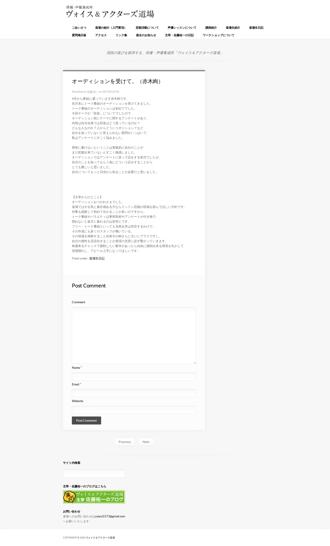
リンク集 (121, 35)
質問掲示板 (79, 35)
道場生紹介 (233, 27)
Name (77, 367)
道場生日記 (256, 27)
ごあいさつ (79, 27)
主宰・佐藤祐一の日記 (179, 35)
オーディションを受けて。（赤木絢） (117, 81)
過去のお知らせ (146, 35)
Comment (78, 302)
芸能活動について (147, 27)
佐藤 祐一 (92, 91)
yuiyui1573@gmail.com (110, 516)
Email (76, 384)
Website (77, 401)
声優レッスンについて (182, 27)
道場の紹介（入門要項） (111, 27)
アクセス (101, 35)
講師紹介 (211, 27)
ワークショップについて (218, 35)
